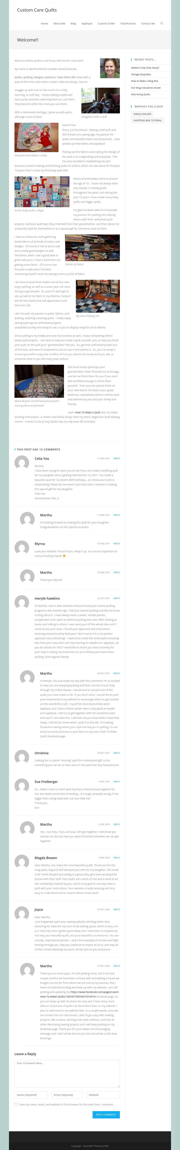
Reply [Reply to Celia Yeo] (117, 458)
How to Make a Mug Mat (144, 81)
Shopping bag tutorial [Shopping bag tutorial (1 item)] (147, 120)
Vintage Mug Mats (141, 74)
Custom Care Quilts (37, 10)
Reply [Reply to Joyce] (117, 909)
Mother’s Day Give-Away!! (145, 67)
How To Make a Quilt (87, 412)
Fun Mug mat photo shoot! (146, 87)
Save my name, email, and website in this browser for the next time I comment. (66, 1104)
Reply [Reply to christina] (117, 753)
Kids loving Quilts (140, 94)
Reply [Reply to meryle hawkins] (117, 598)
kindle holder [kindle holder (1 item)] (142, 114)
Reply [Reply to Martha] (117, 515)
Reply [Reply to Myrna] (117, 543)
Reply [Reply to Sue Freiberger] (117, 781)
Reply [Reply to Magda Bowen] (117, 857)
